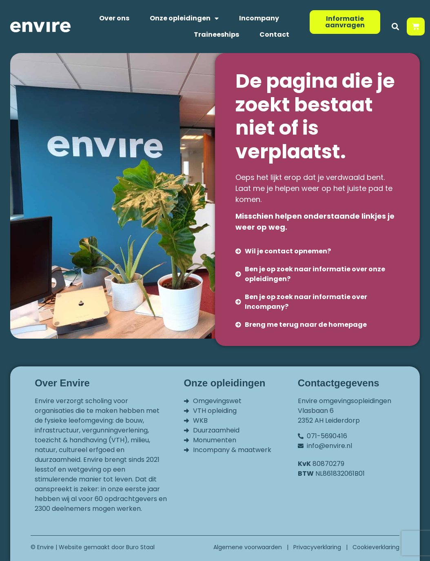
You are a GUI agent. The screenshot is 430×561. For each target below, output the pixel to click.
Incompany (259, 18)
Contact (274, 34)
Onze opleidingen (184, 18)
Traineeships (216, 34)
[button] (395, 26)
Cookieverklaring (375, 547)
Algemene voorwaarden (247, 547)
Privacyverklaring (317, 547)
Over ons (114, 18)
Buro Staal (140, 547)
